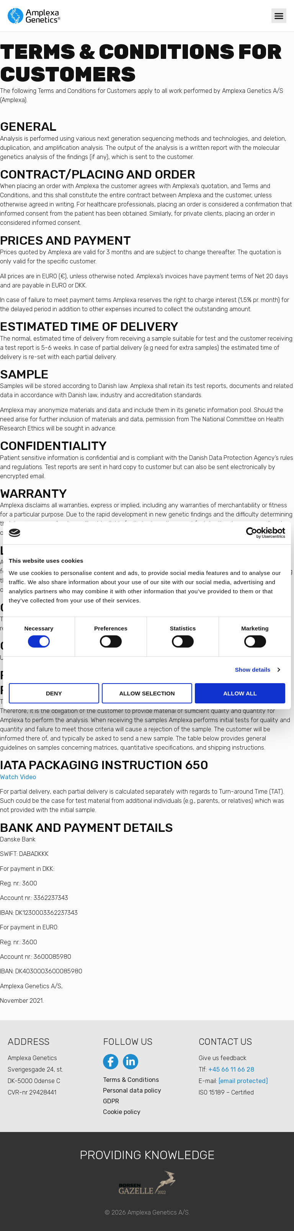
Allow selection (147, 693)
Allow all (240, 693)
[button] (278, 15)
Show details (253, 669)
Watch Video (18, 777)
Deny (54, 693)
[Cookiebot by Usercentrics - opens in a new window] (251, 533)
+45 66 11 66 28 (231, 1069)
